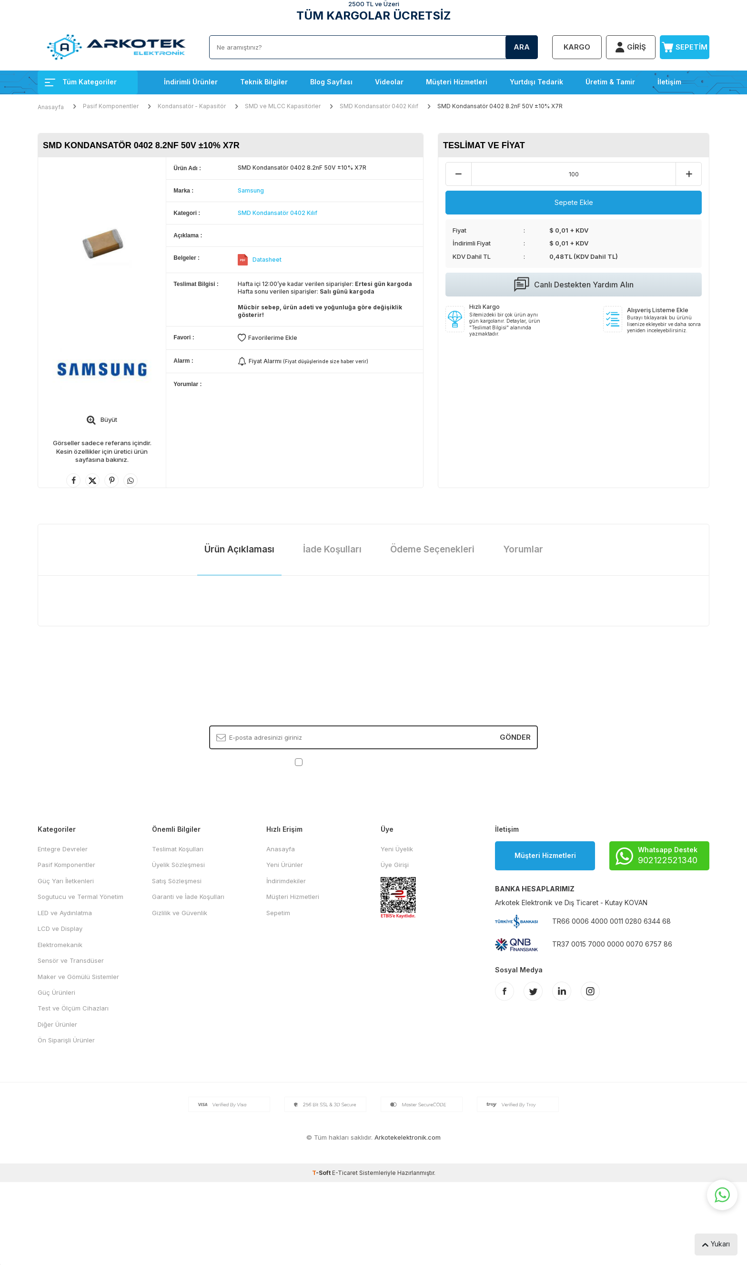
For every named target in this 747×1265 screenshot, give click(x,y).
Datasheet (267, 259)
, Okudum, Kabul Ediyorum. (374, 762)
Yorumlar (523, 549)
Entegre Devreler (63, 849)
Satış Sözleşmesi (177, 881)
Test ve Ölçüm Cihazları (73, 1008)
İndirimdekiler (286, 881)
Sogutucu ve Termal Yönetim (80, 896)
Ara (522, 46)
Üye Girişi (395, 864)
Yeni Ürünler (284, 864)
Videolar (389, 82)
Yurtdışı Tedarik (536, 82)
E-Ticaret (345, 1172)
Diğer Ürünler (57, 1024)
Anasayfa (51, 107)
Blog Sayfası (331, 82)
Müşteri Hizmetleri (456, 82)
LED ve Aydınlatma (65, 913)
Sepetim (278, 913)
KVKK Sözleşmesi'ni (338, 761)
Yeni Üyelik (397, 849)
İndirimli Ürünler (191, 82)
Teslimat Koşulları (177, 849)
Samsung (251, 190)
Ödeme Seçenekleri (432, 549)
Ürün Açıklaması (239, 549)
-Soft (322, 1172)
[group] (102, 242)
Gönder (515, 737)
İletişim (669, 82)
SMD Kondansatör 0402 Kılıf (379, 106)
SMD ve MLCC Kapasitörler (283, 106)
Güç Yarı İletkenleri (66, 881)
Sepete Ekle (574, 202)
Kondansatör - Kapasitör (192, 106)
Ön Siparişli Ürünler (66, 1040)
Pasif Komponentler (111, 106)
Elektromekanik (60, 945)
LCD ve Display (60, 928)
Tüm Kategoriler (81, 82)
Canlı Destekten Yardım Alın (574, 284)
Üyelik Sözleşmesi (178, 864)
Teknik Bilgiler (264, 82)
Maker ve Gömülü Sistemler (78, 976)
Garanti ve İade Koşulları (188, 896)
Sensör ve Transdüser (71, 960)
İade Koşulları (332, 549)
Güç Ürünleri (56, 992)
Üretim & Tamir (610, 82)
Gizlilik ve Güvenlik (179, 913)
